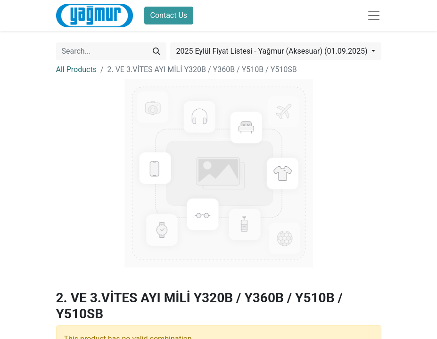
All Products (76, 69)
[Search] (156, 51)
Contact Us (169, 15)
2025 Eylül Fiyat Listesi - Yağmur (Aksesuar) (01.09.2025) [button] (273, 51)
